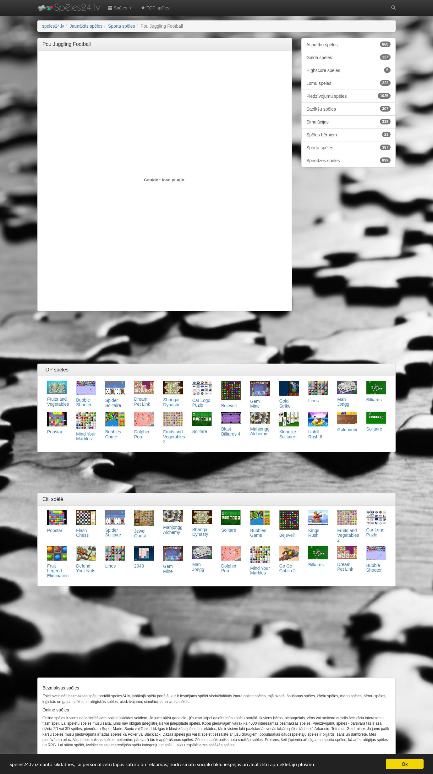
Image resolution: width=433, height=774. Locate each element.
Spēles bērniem (348, 134)
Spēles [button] (120, 7)
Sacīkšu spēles (348, 109)
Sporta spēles (348, 147)
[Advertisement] (164, 69)
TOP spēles (155, 7)
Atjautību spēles (348, 44)
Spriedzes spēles (348, 160)
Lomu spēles (348, 83)
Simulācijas (348, 121)
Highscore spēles (348, 70)
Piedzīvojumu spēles (348, 96)
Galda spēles (348, 57)
